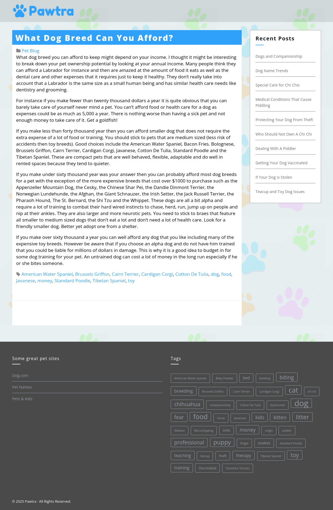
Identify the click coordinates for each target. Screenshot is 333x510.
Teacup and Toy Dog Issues (280, 191)
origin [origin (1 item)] (269, 430)
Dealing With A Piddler (276, 148)
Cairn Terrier (125, 274)
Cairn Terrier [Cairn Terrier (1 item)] (241, 391)
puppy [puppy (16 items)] (222, 442)
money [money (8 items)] (248, 429)
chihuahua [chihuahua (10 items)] (187, 404)
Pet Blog (30, 50)
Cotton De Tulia (191, 274)
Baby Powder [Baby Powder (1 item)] (224, 378)
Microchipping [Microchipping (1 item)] (203, 430)
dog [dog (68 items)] (301, 403)
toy (131, 280)
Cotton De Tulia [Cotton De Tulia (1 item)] (250, 405)
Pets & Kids (22, 398)
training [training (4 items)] (181, 468)
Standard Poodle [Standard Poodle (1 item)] (291, 443)
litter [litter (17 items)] (302, 417)
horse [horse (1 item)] (221, 418)
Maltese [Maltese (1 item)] (179, 430)
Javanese (25, 280)
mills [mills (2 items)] (226, 430)
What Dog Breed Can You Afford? (94, 37)
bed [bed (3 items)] (246, 377)
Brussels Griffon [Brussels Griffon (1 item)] (213, 391)
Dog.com (20, 375)
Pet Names (22, 387)
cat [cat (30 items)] (293, 389)
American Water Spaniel (47, 274)
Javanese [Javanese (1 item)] (240, 418)
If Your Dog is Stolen (274, 177)
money (44, 280)
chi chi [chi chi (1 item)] (311, 391)
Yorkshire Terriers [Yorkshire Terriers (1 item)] (237, 468)
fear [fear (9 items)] (179, 417)
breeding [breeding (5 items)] (183, 391)
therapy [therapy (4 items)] (243, 455)
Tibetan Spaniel (109, 280)
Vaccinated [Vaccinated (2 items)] (207, 468)
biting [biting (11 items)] (286, 377)
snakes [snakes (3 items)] (264, 442)
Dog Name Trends (272, 70)
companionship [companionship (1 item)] (219, 405)
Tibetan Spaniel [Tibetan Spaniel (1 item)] (270, 456)
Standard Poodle (72, 280)
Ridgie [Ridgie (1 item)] (244, 443)
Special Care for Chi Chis (278, 85)
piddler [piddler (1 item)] (287, 430)
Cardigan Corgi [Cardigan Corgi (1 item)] (269, 391)
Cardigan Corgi (157, 274)
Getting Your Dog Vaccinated (282, 162)
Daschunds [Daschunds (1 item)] (277, 405)
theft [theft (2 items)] (223, 455)
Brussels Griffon (92, 274)
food (226, 274)
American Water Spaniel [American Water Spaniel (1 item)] (190, 378)
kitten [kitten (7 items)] (279, 417)
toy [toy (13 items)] (294, 455)
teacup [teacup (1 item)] (204, 456)
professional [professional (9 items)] (189, 442)
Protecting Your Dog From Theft (284, 119)
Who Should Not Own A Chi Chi (284, 134)
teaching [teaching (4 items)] (182, 455)
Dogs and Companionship (279, 56)
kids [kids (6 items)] (259, 417)
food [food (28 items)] (200, 416)
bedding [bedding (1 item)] (264, 378)
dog (215, 274)
